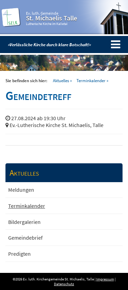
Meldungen (21, 189)
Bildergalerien (24, 221)
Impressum (105, 279)
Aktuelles (61, 80)
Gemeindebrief (25, 237)
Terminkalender (90, 80)
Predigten (19, 253)
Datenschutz (64, 283)
